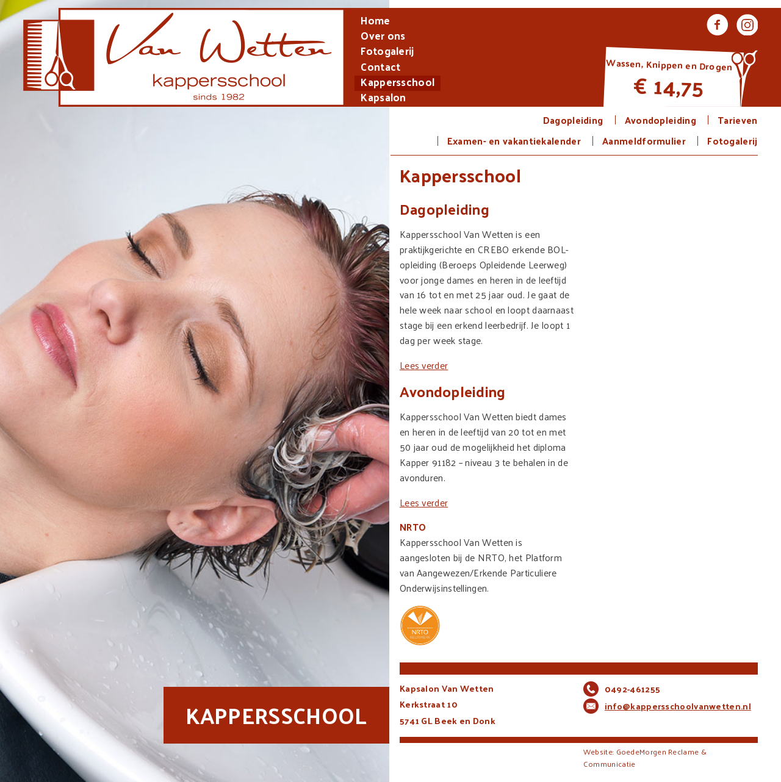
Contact (380, 68)
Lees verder (424, 365)
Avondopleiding (660, 120)
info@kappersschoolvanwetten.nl (678, 706)
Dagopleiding (573, 120)
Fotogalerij (387, 52)
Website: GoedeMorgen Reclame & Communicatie (645, 757)
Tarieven (737, 120)
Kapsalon (383, 98)
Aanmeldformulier (644, 141)
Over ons (383, 37)
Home (375, 21)
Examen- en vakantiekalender (514, 141)
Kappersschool (397, 83)
